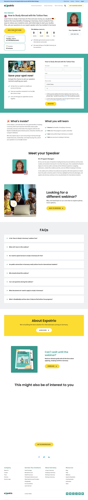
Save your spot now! (15, 30)
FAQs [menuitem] (67, 476)
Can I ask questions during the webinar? (20, 282)
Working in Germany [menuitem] (50, 478)
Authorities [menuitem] (69, 485)
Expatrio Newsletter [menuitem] (71, 480)
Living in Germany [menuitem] (49, 473)
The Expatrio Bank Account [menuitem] (32, 480)
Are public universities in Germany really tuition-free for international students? (32, 264)
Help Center (66, 1)
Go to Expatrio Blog (44, 447)
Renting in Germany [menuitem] (50, 480)
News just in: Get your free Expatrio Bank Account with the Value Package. (21, 1)
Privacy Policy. (62, 100)
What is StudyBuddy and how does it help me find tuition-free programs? (30, 299)
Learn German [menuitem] (28, 490)
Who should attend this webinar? (18, 273)
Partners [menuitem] (6, 480)
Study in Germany (48, 5)
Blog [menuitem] (67, 473)
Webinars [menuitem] (68, 478)
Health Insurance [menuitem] (29, 478)
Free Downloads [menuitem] (70, 483)
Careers (72, 1)
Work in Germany (59, 5)
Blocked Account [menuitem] (29, 476)
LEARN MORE (44, 330)
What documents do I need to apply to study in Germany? (25, 290)
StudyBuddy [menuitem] (28, 485)
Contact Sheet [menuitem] (28, 498)
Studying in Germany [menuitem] (50, 476)
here (65, 96)
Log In (82, 1)
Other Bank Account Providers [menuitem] (32, 483)
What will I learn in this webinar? (18, 247)
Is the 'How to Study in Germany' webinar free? (22, 238)
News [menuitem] (67, 487)
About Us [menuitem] (6, 473)
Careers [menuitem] (6, 476)
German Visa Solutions (36, 5)
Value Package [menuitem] (28, 473)
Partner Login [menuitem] (7, 483)
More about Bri (75, 34)
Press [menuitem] (5, 478)
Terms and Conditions (52, 100)
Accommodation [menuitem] (29, 487)
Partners (77, 1)
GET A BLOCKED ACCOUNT (75, 5)
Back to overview (56, 208)
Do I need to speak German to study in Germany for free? (25, 255)
